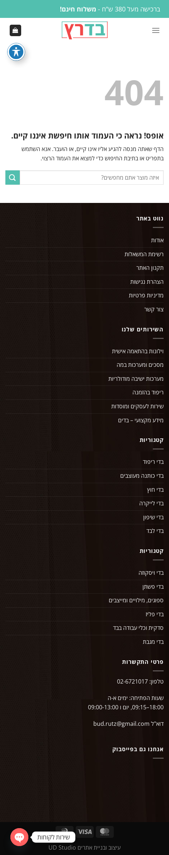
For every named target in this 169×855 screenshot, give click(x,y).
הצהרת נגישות (147, 282)
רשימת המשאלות (144, 254)
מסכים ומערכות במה (140, 365)
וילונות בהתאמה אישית (138, 351)
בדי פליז (155, 614)
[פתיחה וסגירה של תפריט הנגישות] (16, 51)
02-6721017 (132, 681)
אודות (157, 240)
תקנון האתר (150, 268)
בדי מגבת (153, 642)
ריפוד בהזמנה (148, 392)
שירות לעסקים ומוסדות (137, 406)
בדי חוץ (155, 490)
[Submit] (12, 177)
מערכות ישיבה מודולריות (136, 379)
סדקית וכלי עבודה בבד (138, 628)
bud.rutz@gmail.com (121, 724)
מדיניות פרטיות (146, 295)
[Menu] (155, 30)
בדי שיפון (153, 517)
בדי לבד (155, 531)
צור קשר (154, 309)
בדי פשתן (153, 587)
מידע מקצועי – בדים (141, 420)
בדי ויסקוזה (151, 573)
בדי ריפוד (153, 462)
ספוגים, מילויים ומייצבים (136, 600)
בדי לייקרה (151, 503)
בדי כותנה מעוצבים (142, 476)
